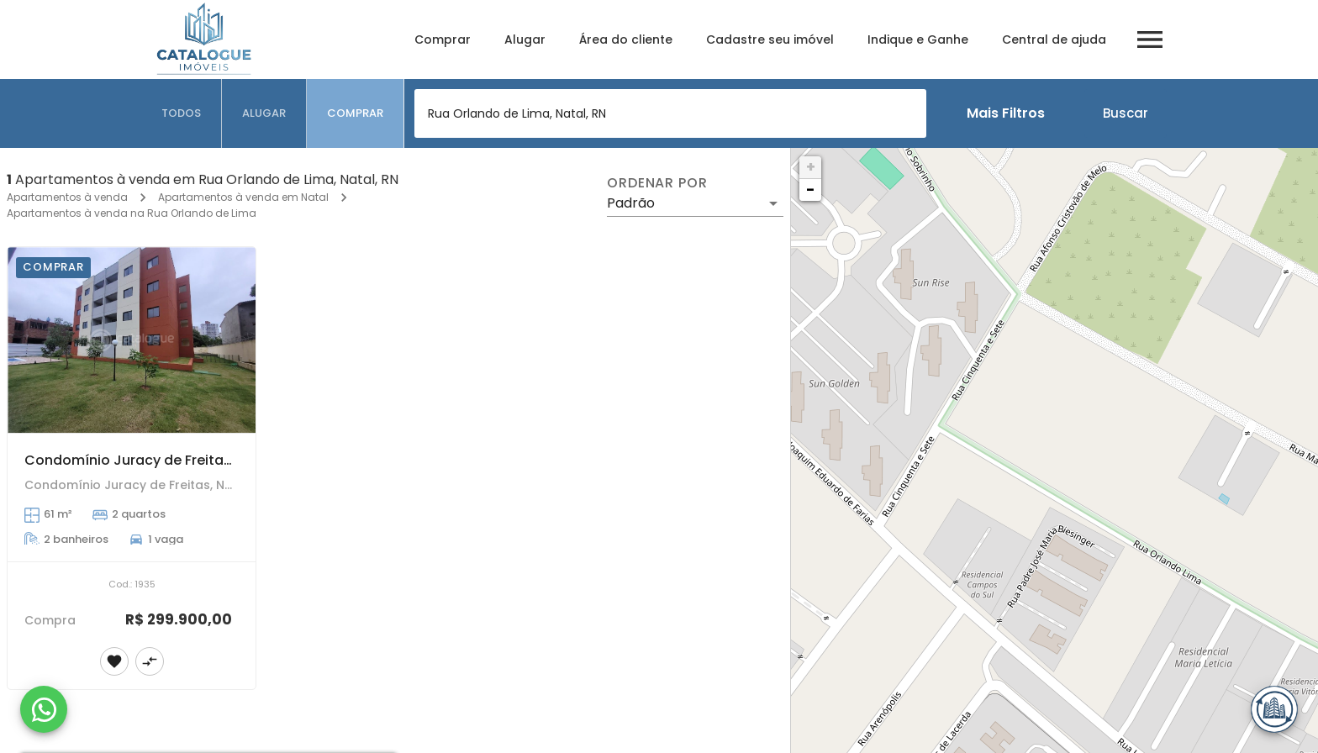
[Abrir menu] (1150, 39)
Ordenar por (657, 183)
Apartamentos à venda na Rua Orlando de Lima (131, 213)
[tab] (181, 113)
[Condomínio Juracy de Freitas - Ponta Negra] (132, 340)
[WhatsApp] (43, 709)
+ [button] (810, 166)
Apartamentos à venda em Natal (243, 197)
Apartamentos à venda (67, 197)
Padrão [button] (631, 203)
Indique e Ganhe (917, 39)
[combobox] (670, 113)
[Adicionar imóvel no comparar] (149, 661)
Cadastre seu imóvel (770, 39)
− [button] (810, 189)
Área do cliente (625, 39)
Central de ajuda (1054, 39)
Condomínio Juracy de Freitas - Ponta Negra (177, 460)
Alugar (525, 39)
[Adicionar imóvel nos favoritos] (114, 661)
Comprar (442, 39)
